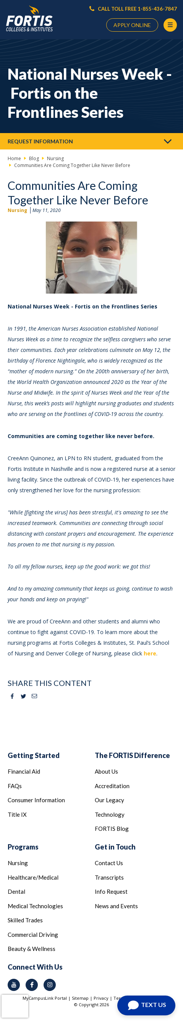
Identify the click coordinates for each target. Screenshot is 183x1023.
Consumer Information (36, 800)
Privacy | (103, 998)
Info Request (111, 891)
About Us (106, 771)
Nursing (17, 210)
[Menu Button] (170, 25)
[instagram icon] (50, 985)
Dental (16, 891)
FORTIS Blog (112, 828)
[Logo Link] (29, 18)
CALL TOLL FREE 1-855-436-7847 (133, 9)
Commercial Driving (33, 934)
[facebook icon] (32, 985)
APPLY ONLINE (132, 25)
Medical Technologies (35, 906)
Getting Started (34, 755)
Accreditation (112, 785)
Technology (110, 814)
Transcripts (109, 877)
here (150, 653)
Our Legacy (109, 800)
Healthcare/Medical (33, 877)
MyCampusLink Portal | (47, 998)
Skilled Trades (25, 920)
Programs (23, 847)
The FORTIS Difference (132, 755)
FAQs (15, 785)
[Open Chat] (146, 1005)
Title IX (17, 814)
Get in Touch (115, 847)
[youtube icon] (14, 985)
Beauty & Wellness (31, 948)
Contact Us (109, 862)
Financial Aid (24, 771)
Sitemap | (83, 998)
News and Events (116, 906)
